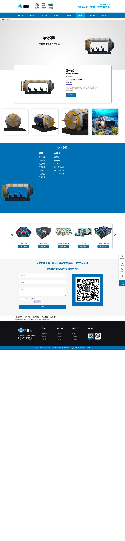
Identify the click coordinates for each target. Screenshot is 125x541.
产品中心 (80, 15)
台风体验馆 (31, 319)
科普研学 (32, 15)
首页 (3, 19)
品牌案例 (92, 15)
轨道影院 (44, 15)
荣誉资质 (44, 336)
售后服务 (74, 339)
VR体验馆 (68, 15)
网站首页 (20, 15)
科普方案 (59, 334)
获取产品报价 (71, 95)
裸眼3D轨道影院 (19, 319)
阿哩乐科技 (44, 334)
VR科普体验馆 (45, 319)
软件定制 (74, 336)
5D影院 (56, 15)
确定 (43, 307)
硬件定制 (74, 334)
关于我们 (104, 15)
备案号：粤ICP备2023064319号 (81, 348)
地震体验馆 (38, 319)
